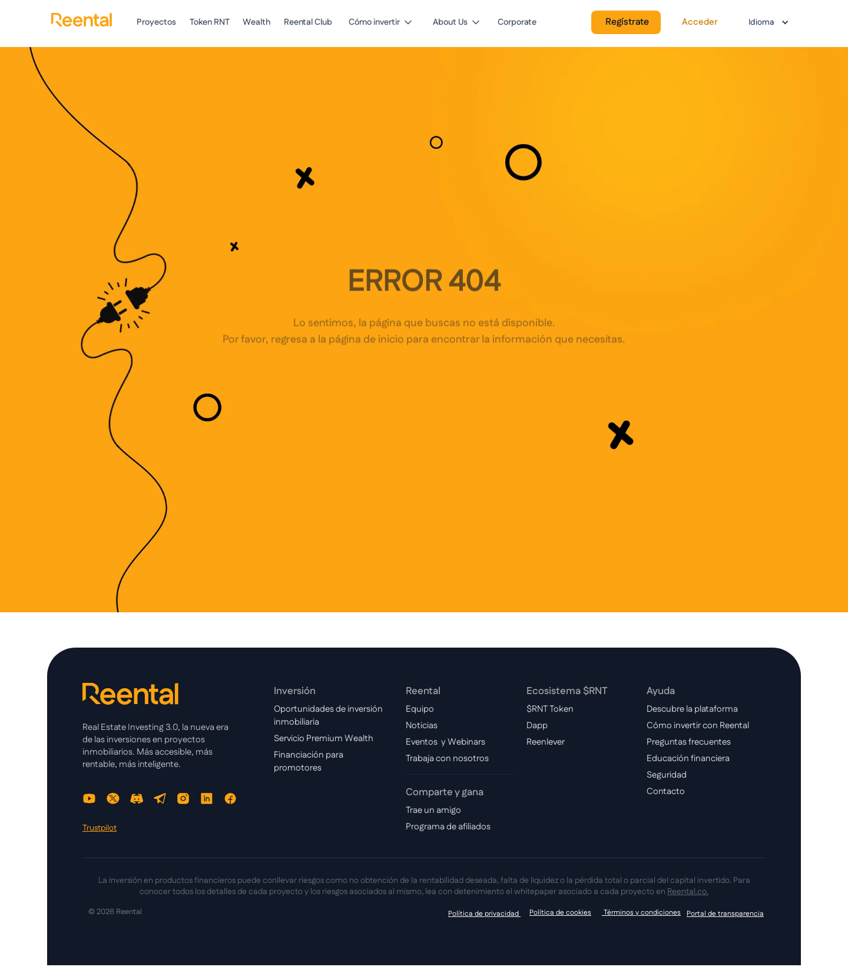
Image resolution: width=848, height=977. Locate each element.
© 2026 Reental (115, 912)
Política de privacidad (484, 913)
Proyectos (156, 22)
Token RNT (210, 22)
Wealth (257, 22)
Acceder (700, 22)
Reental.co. (687, 892)
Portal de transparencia (725, 913)
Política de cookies (560, 913)
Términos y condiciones (641, 913)
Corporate (517, 22)
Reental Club (308, 22)
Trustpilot (99, 828)
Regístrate (627, 22)
